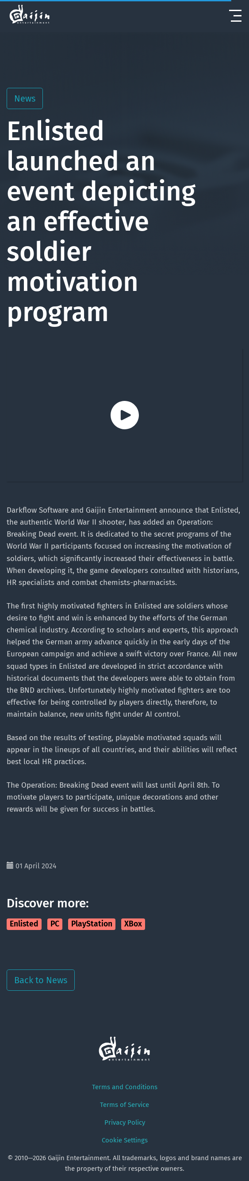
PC (54, 924)
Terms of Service (124, 1105)
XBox (133, 924)
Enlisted (24, 924)
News (24, 98)
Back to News (40, 980)
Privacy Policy (124, 1122)
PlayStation (91, 924)
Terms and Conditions (124, 1087)
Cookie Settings (125, 1140)
